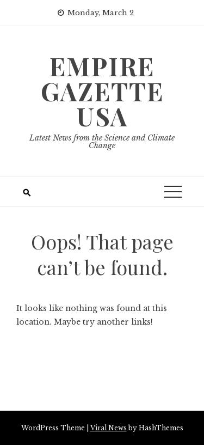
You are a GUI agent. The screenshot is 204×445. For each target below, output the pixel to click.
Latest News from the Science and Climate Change (102, 141)
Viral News (108, 428)
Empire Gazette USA (102, 91)
